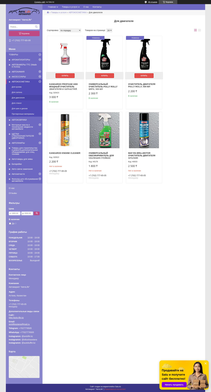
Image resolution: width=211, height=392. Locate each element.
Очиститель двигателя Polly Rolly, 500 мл (141, 85)
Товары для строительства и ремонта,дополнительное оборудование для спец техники (25, 151)
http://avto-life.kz (16, 317)
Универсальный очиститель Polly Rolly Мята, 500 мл (103, 86)
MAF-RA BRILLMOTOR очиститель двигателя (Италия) (102, 155)
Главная (52, 7)
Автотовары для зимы (22, 159)
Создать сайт (39, 2)
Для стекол (17, 103)
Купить (65, 75)
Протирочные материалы (23, 114)
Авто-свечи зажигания (22, 169)
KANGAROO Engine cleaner (182, 76)
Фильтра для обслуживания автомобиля (25, 180)
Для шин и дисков (20, 108)
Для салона (17, 92)
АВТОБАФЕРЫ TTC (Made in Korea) (24, 66)
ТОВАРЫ (13, 54)
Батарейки (17, 164)
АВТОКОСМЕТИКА (21, 81)
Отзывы (13, 193)
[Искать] (36, 26)
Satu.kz (118, 387)
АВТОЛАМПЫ (18, 143)
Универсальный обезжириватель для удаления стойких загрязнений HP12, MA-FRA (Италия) (64, 157)
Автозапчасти (18, 174)
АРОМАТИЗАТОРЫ (21, 60)
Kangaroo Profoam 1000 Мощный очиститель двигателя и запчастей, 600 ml (63, 88)
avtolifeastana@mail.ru (19, 324)
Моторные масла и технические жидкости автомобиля (22, 127)
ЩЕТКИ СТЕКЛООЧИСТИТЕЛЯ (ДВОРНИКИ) (23, 136)
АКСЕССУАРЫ (19, 77)
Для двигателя (18, 98)
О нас (12, 188)
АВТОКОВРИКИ (19, 120)
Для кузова (16, 87)
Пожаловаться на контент (115, 389)
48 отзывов (152, 2)
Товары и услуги (69, 7)
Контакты (97, 7)
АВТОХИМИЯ (18, 72)
